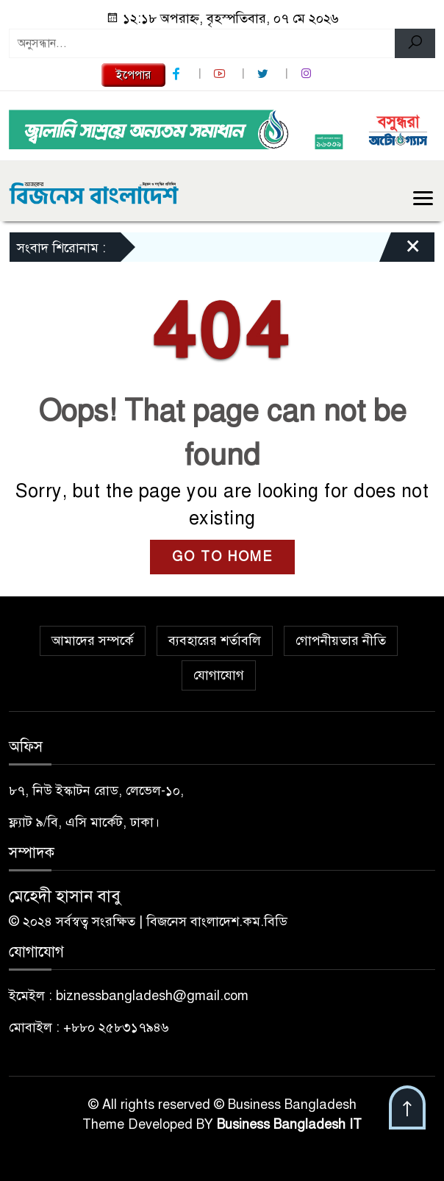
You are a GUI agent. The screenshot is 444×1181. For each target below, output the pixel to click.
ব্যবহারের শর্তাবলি (214, 640)
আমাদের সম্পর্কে (92, 640)
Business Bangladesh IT (289, 1124)
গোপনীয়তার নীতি (341, 640)
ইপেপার (133, 75)
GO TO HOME (222, 557)
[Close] (399, 250)
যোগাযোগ (218, 675)
